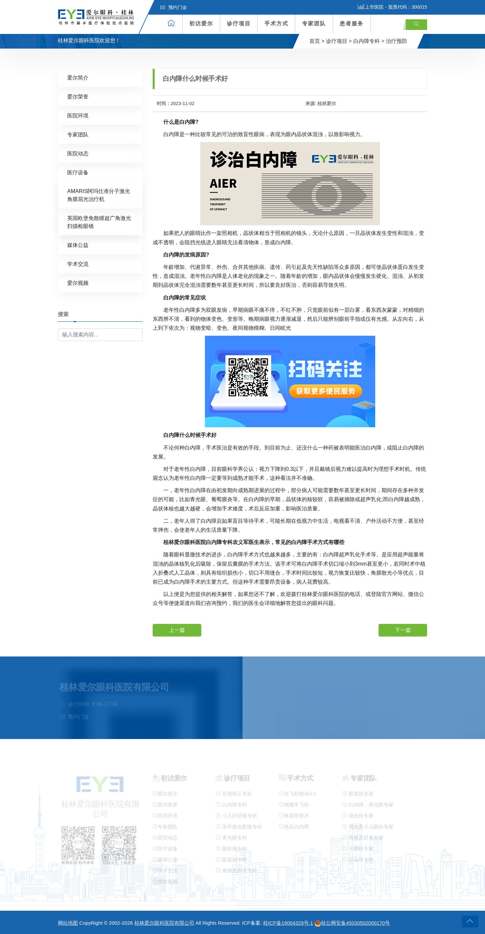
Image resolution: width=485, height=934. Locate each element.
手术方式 (276, 23)
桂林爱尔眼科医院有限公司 (164, 923)
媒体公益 (77, 245)
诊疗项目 (239, 23)
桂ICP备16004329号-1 (288, 923)
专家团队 (314, 23)
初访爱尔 (201, 23)
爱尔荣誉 (77, 96)
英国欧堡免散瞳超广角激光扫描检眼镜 (99, 222)
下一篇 (403, 630)
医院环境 (77, 115)
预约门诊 (173, 7)
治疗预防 (396, 41)
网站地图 (68, 923)
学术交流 (77, 264)
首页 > (317, 41)
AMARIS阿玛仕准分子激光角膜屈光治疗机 (98, 195)
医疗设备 (77, 172)
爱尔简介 (77, 77)
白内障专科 (366, 41)
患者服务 (352, 23)
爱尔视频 (77, 282)
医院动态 (77, 153)
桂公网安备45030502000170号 (352, 923)
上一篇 (177, 630)
